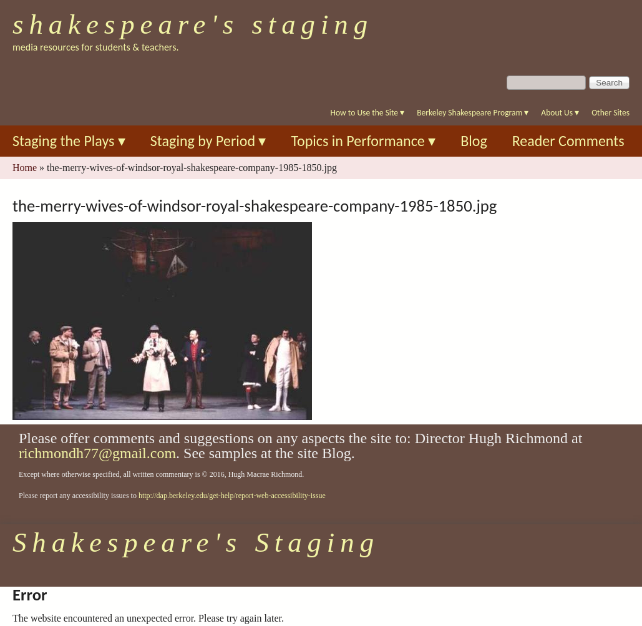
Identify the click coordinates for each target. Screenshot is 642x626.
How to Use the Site (368, 112)
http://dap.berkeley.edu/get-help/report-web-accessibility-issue (232, 495)
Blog (473, 141)
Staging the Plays (68, 141)
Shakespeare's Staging (192, 24)
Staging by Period (208, 141)
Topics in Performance (363, 141)
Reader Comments (568, 141)
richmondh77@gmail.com (97, 453)
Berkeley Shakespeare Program (472, 112)
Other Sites (610, 112)
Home (24, 167)
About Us (560, 112)
